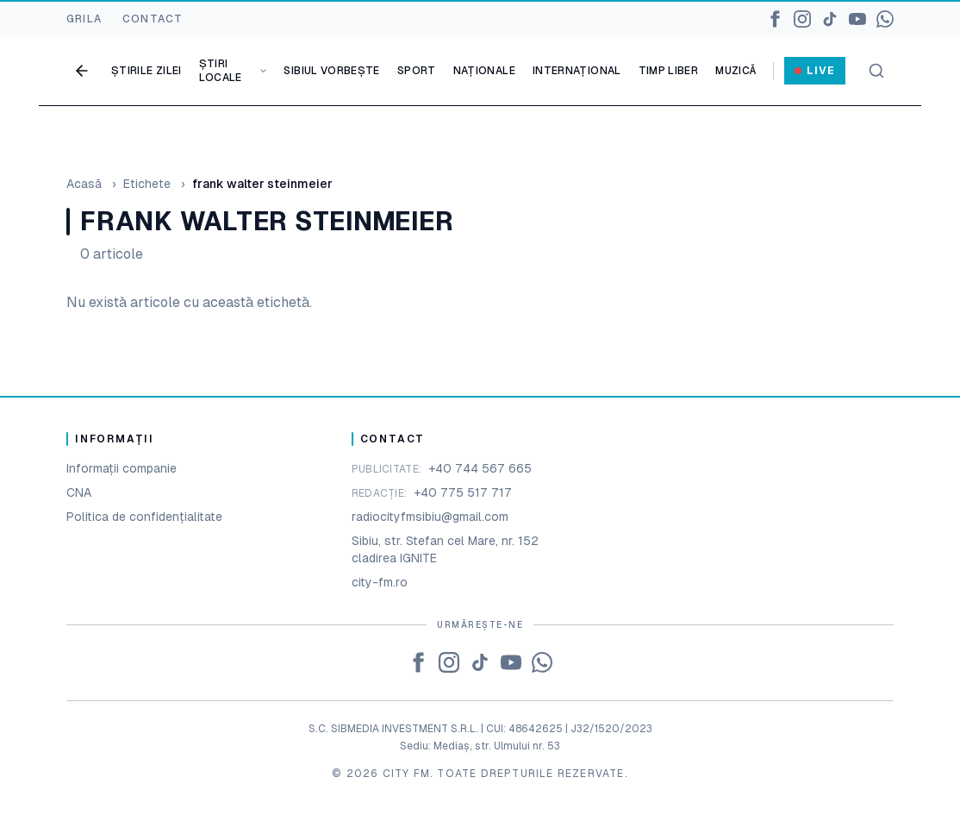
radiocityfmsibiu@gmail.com (430, 516)
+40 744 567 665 (480, 468)
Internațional (577, 71)
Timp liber (669, 71)
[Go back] (81, 70)
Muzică (735, 71)
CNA (78, 492)
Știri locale (233, 71)
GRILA (84, 19)
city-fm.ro (380, 582)
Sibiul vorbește (331, 71)
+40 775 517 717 (463, 492)
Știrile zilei (146, 71)
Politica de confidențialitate (144, 516)
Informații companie (121, 468)
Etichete (147, 184)
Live (815, 71)
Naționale (484, 71)
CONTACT (152, 19)
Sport (416, 71)
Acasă (84, 184)
